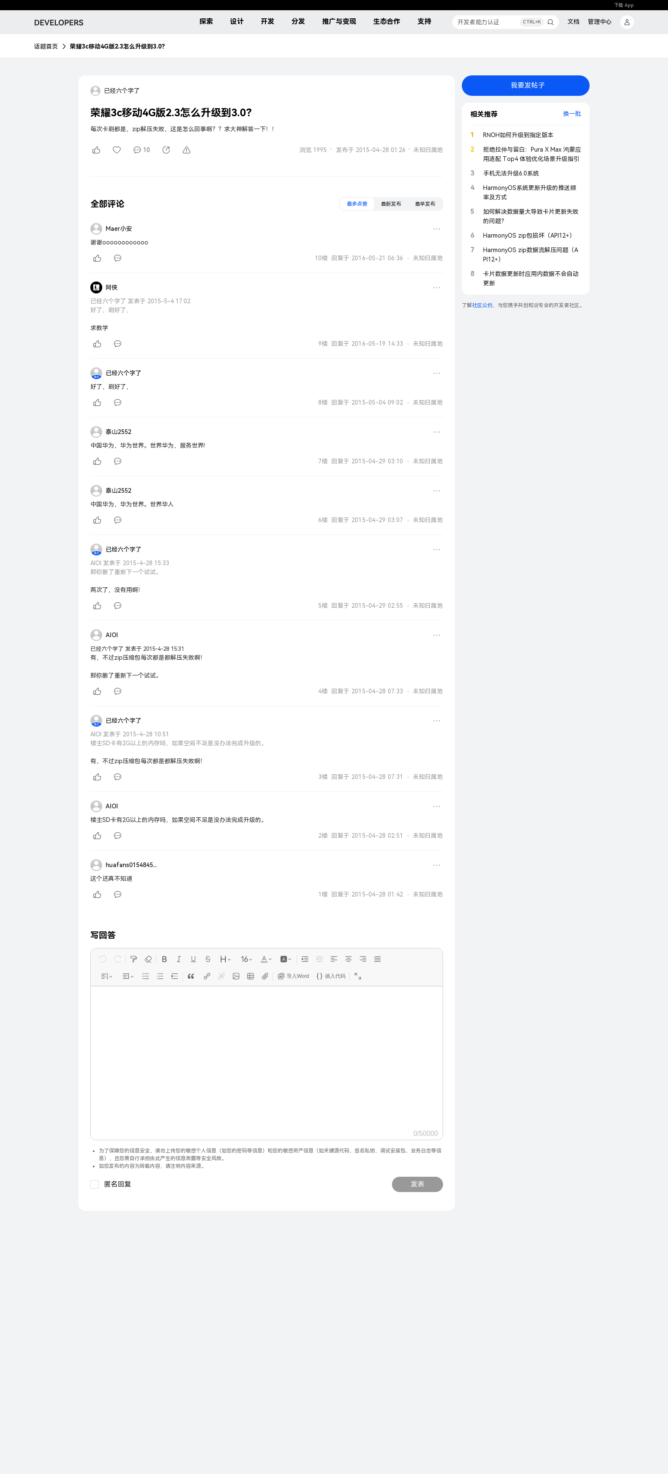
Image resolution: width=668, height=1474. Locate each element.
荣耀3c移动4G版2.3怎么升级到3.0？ (118, 46)
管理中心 (600, 21)
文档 (573, 21)
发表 (417, 1184)
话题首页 (46, 46)
